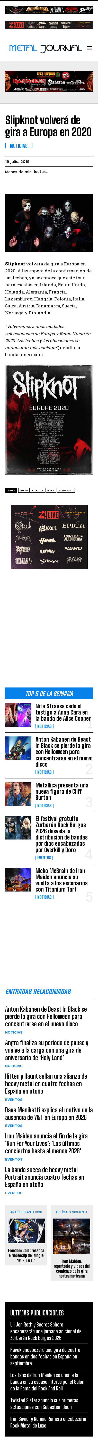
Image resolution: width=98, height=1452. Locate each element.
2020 (24, 490)
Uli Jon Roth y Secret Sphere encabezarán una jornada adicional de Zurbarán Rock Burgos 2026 (46, 1331)
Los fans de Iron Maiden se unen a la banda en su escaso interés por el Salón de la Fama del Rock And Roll (47, 1381)
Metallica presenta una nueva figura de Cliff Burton (61, 791)
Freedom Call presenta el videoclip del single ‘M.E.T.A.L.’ (26, 1255)
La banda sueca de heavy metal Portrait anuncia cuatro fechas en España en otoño (44, 1177)
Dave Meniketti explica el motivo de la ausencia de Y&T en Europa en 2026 (49, 1113)
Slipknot (65, 490)
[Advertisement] (49, 630)
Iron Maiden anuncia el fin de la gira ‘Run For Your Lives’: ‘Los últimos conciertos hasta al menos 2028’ (46, 1143)
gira (50, 490)
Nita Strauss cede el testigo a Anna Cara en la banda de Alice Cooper (63, 712)
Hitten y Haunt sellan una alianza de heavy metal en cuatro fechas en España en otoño (46, 1083)
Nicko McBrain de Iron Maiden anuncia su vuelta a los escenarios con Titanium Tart (61, 880)
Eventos (44, 858)
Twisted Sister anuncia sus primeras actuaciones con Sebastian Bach (44, 1403)
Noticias (44, 726)
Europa (37, 490)
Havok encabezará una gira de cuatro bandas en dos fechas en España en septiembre (45, 1356)
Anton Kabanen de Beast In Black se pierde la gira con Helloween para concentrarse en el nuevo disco (64, 752)
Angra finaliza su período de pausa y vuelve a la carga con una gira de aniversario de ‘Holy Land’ (46, 1050)
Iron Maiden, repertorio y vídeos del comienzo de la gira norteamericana (72, 1269)
